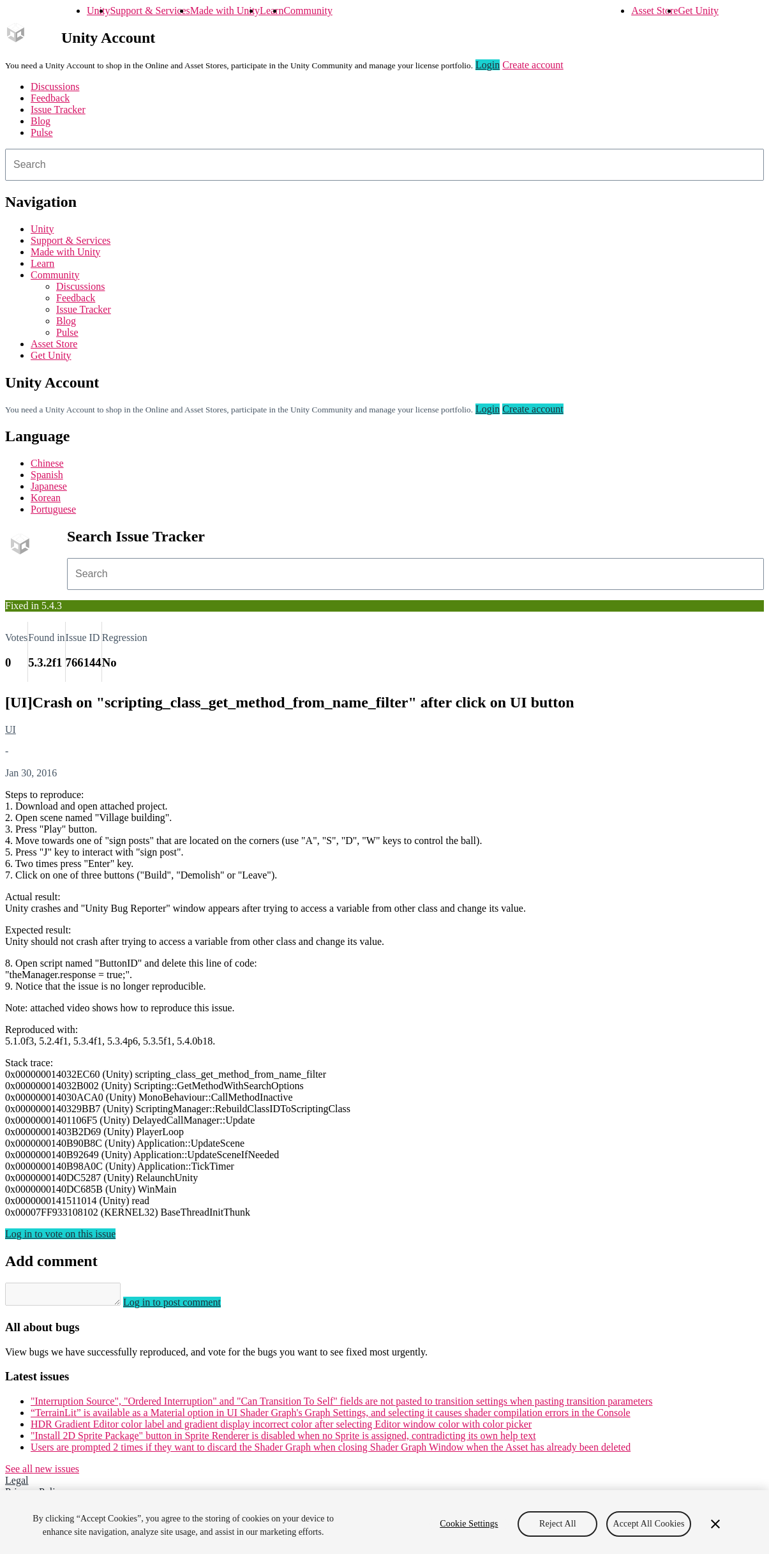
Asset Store (654, 10)
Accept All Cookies (648, 1523)
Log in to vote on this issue (60, 1233)
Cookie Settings (469, 1523)
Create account (533, 64)
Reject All (557, 1523)
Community (307, 10)
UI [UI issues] (10, 729)
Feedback (50, 98)
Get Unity (698, 10)
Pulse (42, 132)
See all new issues (42, 1472)
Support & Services (150, 10)
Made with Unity (225, 10)
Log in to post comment (185, 1306)
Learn (271, 10)
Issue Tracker (58, 109)
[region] (384, 1522)
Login (487, 64)
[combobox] (384, 164)
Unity (98, 10)
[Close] (715, 1524)
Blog (40, 121)
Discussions (55, 86)
